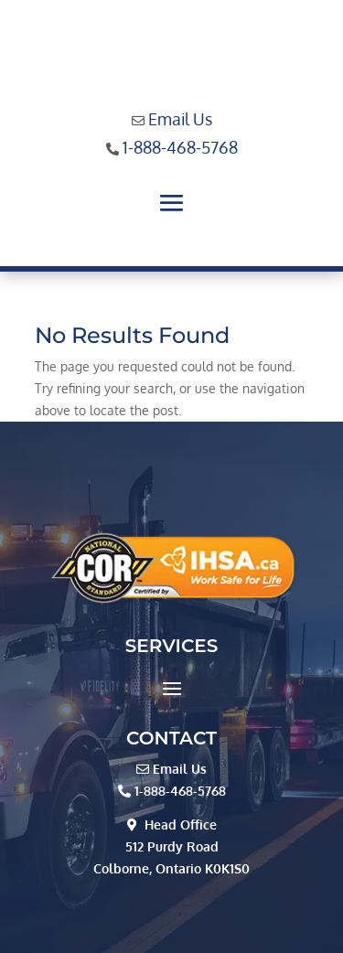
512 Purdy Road (172, 846)
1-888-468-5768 (180, 147)
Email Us (180, 119)
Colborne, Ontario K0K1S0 (171, 868)
